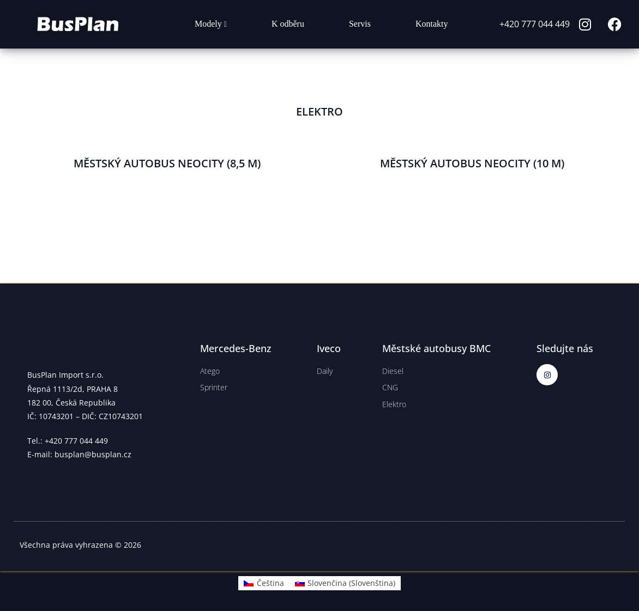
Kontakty (431, 23)
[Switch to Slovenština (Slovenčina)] (345, 583)
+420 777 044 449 (534, 24)
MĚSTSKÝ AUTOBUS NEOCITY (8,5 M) (167, 163)
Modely (211, 23)
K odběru (288, 23)
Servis (360, 23)
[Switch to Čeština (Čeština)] (264, 583)
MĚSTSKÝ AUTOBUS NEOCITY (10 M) (472, 163)
